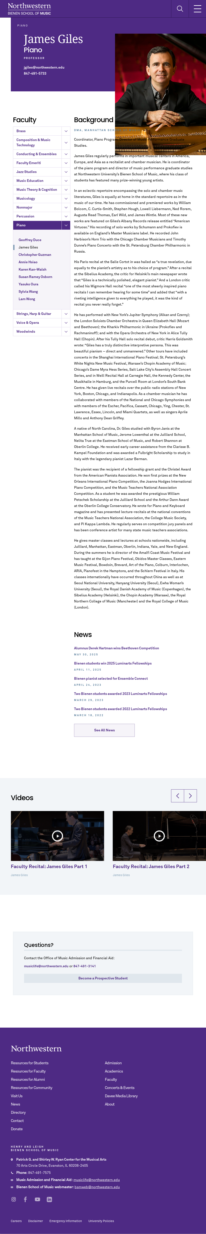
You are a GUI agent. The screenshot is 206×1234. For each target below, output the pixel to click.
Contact (17, 1121)
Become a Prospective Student (103, 978)
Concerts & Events (119, 1088)
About (109, 1104)
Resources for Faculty (28, 1071)
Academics (114, 1071)
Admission (113, 1063)
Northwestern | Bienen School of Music (29, 9)
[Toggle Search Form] (180, 8)
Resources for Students (29, 1063)
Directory (18, 1113)
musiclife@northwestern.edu (96, 1180)
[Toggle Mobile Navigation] (197, 8)
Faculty (111, 1080)
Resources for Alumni (28, 1080)
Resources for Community (31, 1088)
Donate (17, 1129)
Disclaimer (35, 1221)
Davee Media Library (121, 1096)
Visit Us (16, 1096)
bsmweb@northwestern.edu (97, 1187)
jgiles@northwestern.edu (44, 67)
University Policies (101, 1221)
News (15, 1104)
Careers (16, 1221)
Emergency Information (65, 1221)
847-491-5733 (35, 73)
